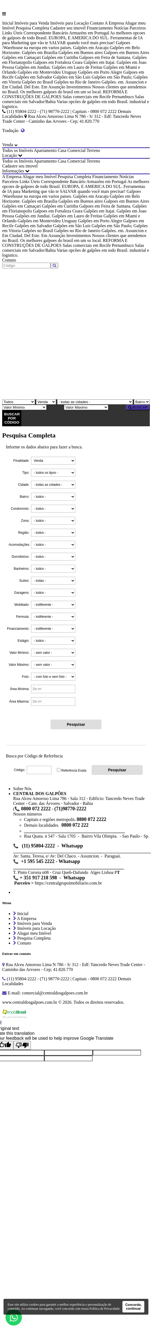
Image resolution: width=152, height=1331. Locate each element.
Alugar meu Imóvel (39, 176)
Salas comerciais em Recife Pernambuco (98, 96)
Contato (97, 23)
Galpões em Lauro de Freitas (77, 67)
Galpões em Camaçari (21, 57)
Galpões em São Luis (71, 77)
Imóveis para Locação (69, 23)
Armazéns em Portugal (89, 33)
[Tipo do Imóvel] (18, 401)
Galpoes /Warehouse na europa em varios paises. (66, 45)
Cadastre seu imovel (68, 28)
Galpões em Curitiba (60, 57)
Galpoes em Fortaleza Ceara (58, 62)
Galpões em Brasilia (39, 52)
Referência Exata (73, 770)
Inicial (7, 23)
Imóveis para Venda (31, 23)
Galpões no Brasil (37, 82)
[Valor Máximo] (86, 407)
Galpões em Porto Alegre (100, 72)
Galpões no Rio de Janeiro (77, 82)
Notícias (121, 28)
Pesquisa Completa (32, 28)
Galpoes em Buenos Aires (126, 52)
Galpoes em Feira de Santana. (105, 57)
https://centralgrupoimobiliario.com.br (68, 883)
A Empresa (114, 23)
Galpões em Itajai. (100, 62)
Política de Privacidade (104, 1309)
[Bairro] (142, 401)
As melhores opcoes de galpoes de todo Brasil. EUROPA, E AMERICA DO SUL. (73, 35)
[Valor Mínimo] (24, 407)
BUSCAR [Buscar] (138, 407)
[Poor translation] (22, 1045)
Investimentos (78, 87)
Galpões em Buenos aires (81, 52)
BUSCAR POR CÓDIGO (12, 418)
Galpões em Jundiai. (33, 67)
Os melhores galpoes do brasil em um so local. (61, 91)
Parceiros (138, 28)
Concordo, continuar (133, 1307)
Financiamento (100, 28)
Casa (62, 150)
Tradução (13, 130)
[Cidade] (95, 401)
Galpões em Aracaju (91, 47)
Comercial (76, 150)
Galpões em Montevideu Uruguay (47, 72)
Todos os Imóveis (17, 150)
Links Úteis (12, 33)
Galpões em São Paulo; (112, 77)
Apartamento (45, 150)
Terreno (93, 150)
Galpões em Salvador (33, 77)
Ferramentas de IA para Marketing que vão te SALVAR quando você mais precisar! (72, 40)
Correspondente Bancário (46, 33)
